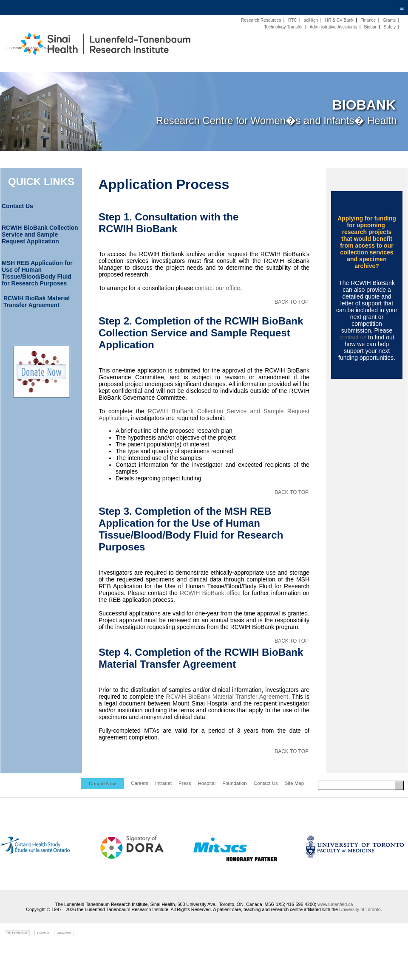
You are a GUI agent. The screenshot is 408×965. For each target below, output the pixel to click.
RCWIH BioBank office (210, 593)
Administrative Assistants (333, 27)
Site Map (294, 783)
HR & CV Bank (339, 20)
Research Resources (261, 20)
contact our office (217, 288)
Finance (368, 20)
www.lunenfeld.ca (335, 904)
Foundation (234, 783)
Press (184, 783)
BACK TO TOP (292, 302)
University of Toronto (360, 909)
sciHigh (311, 20)
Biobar (370, 27)
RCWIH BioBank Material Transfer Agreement (227, 696)
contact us (352, 337)
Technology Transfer (283, 27)
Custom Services (23, 48)
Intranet (163, 783)
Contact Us (266, 783)
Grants (389, 20)
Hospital (207, 783)
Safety (390, 27)
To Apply (49, 48)
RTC (292, 20)
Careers (139, 783)
